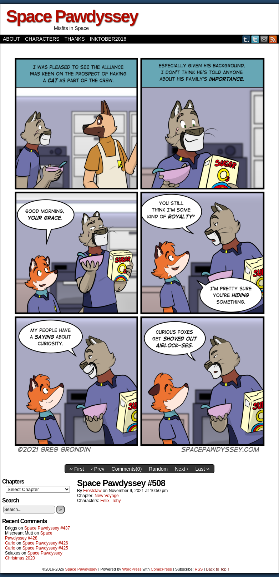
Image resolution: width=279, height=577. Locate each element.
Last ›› (203, 469)
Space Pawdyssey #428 (28, 536)
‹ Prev (97, 469)
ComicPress (161, 569)
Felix (104, 500)
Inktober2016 (108, 39)
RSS (273, 39)
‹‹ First (77, 469)
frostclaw (92, 490)
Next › (181, 469)
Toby (116, 500)
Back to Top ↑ (217, 569)
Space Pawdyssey (72, 16)
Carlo (10, 543)
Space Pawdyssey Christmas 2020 (33, 556)
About (11, 39)
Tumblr (246, 39)
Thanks (75, 39)
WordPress (132, 569)
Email (264, 39)
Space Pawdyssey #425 (45, 548)
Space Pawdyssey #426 (45, 543)
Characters (42, 39)
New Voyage (106, 495)
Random (158, 469)
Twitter (255, 39)
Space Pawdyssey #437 (47, 528)
